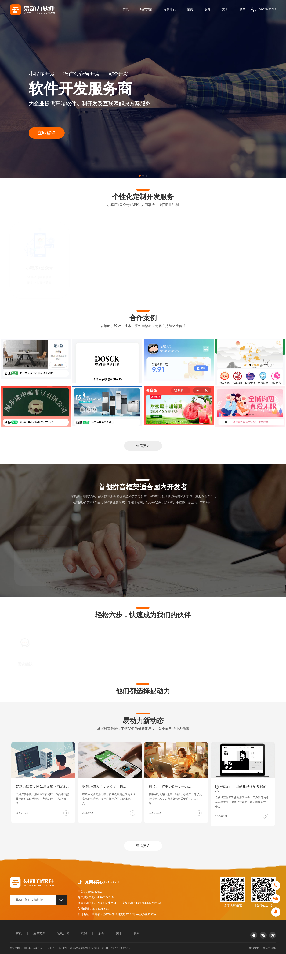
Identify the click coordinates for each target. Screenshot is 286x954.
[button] (140, 176)
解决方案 (146, 9)
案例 (190, 9)
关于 (225, 9)
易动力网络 (269, 948)
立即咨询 (47, 132)
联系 (242, 9)
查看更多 (143, 446)
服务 (208, 9)
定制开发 (170, 9)
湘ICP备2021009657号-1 (119, 948)
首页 (126, 9)
